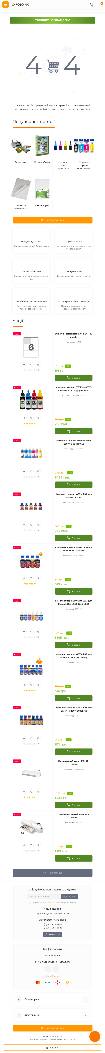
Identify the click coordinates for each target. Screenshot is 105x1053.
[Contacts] (91, 4)
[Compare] (38, 364)
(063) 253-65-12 (54, 927)
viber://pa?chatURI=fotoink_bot (48, 969)
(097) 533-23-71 (54, 924)
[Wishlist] (31, 364)
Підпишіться (69, 896)
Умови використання (51, 902)
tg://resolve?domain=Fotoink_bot (56, 969)
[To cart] (73, 378)
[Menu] (5, 4)
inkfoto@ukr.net (53, 976)
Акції (18, 320)
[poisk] (82, 4)
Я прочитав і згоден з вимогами (54, 902)
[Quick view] (24, 364)
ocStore (58, 1036)
